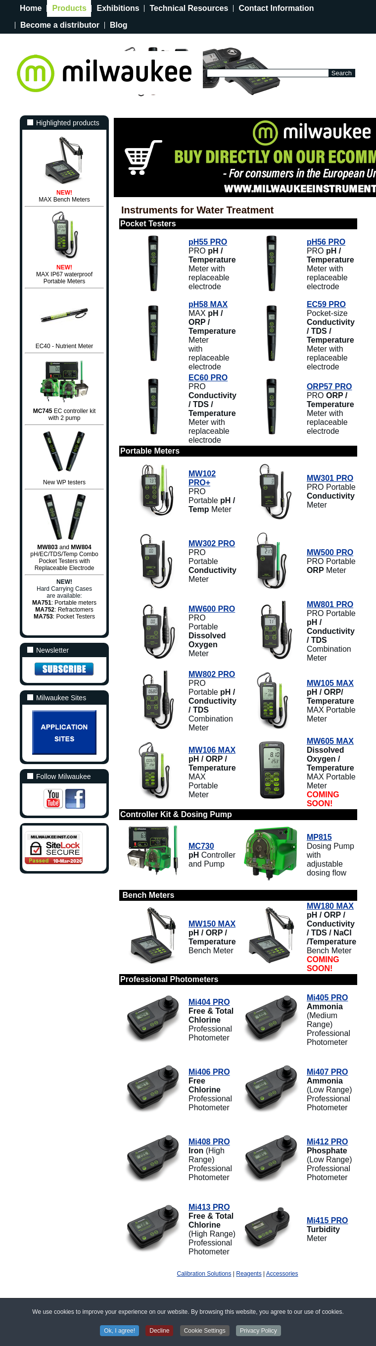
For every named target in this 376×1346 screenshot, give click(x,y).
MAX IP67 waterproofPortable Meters (64, 278)
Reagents (248, 1273)
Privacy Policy (258, 1330)
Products (69, 8)
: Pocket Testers (64, 616)
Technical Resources (188, 8)
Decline (159, 1330)
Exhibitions (117, 8)
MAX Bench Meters (64, 199)
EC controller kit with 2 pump (64, 414)
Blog (119, 25)
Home (31, 8)
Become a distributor (59, 25)
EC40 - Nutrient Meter (65, 346)
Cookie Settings (205, 1330)
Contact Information (276, 8)
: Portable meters (64, 602)
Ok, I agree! (119, 1330)
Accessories (282, 1273)
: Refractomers (64, 609)
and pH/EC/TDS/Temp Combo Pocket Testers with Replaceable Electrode (64, 557)
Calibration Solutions (204, 1273)
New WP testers (64, 482)
